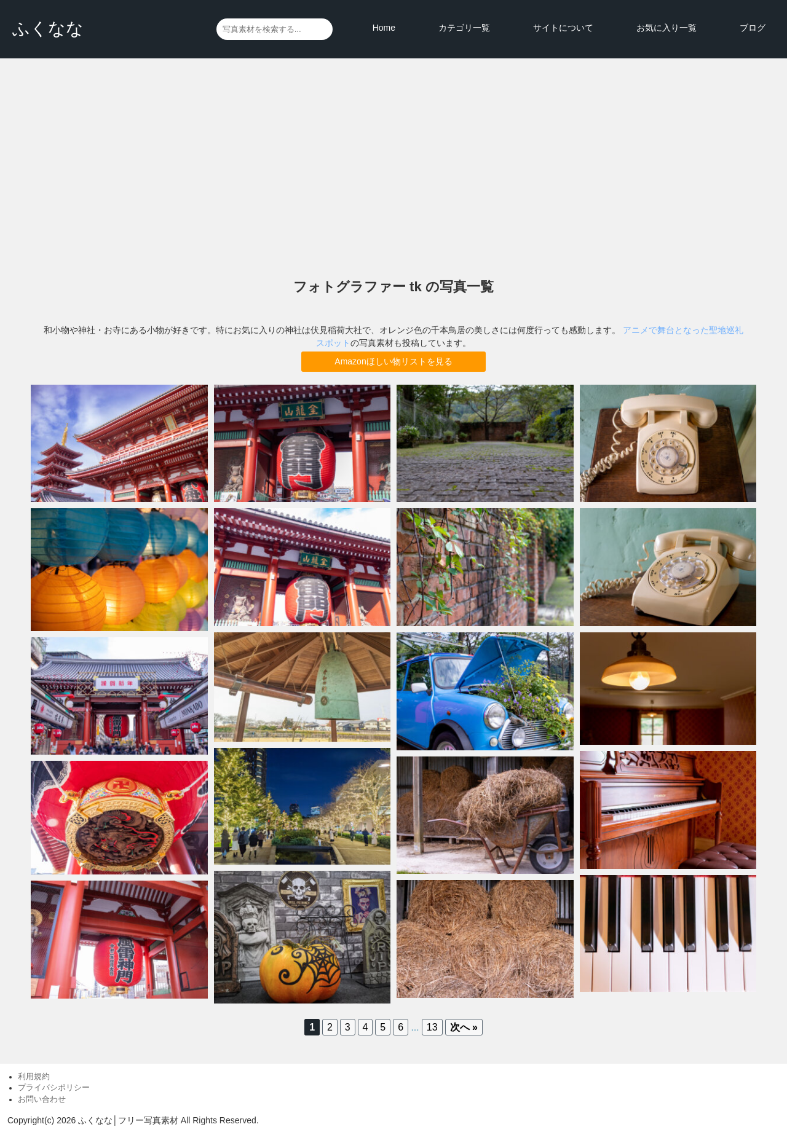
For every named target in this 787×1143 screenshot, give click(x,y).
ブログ (752, 28)
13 (432, 1027)
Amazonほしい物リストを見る (393, 361)
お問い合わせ (42, 1099)
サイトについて (563, 28)
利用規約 (34, 1076)
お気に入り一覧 (666, 28)
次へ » (464, 1027)
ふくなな (48, 28)
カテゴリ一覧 (464, 28)
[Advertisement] (393, 169)
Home (384, 28)
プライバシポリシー (54, 1087)
